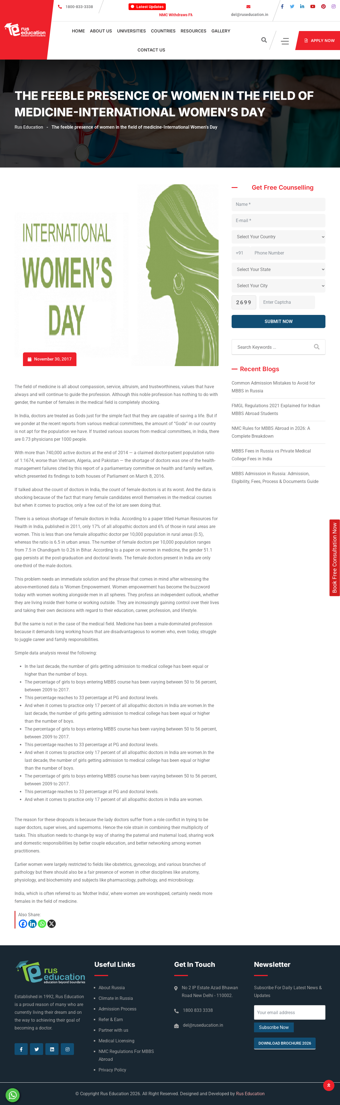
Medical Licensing (116, 1040)
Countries (163, 31)
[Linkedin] (32, 924)
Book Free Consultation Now (334, 557)
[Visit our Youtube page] (312, 6)
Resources (193, 31)
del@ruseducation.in (249, 14)
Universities (131, 31)
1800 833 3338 (198, 1010)
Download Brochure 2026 (285, 1043)
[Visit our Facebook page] (282, 6)
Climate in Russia (116, 998)
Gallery (220, 31)
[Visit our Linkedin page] (302, 6)
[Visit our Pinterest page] (323, 6)
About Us (101, 31)
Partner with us (113, 1030)
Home (78, 31)
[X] (51, 924)
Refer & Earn (111, 1019)
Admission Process (117, 1009)
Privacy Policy (112, 1070)
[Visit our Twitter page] (292, 6)
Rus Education (250, 1093)
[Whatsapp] (42, 924)
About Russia (112, 987)
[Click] (285, 41)
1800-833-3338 (79, 6)
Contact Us (151, 50)
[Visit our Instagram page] (334, 6)
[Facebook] (23, 924)
